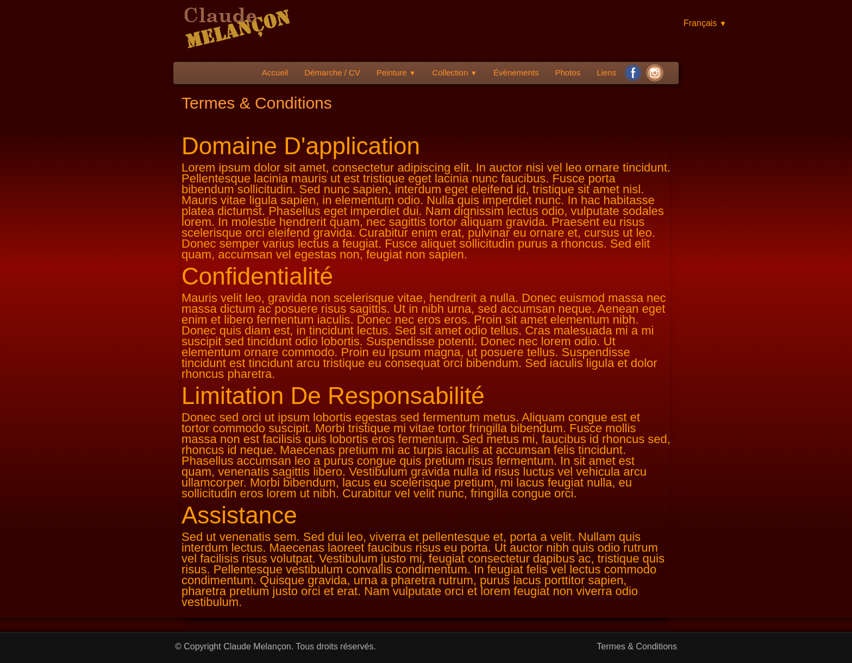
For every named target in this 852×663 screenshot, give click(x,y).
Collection (454, 72)
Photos (567, 72)
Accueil (275, 72)
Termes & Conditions (637, 646)
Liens (606, 72)
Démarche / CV (332, 72)
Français (705, 23)
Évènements (515, 72)
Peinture (396, 72)
